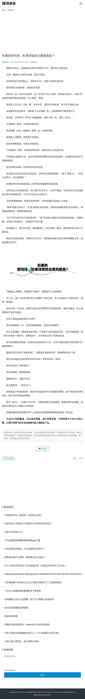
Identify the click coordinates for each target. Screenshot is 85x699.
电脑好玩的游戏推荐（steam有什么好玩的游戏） (27, 624)
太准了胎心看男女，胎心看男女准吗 (21, 641)
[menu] (81, 3)
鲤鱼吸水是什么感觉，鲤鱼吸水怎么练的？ (24, 557)
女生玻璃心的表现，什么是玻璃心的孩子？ (24, 548)
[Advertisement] (42, 32)
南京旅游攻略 (10, 616)
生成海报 (9, 458)
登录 (5, 670)
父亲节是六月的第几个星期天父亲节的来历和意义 (28, 523)
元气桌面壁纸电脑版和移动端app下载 (22, 540)
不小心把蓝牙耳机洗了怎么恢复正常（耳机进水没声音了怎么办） (35, 565)
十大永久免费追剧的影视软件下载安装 (22, 591)
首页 (3, 10)
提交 (42, 675)
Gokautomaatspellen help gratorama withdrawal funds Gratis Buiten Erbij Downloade (43, 574)
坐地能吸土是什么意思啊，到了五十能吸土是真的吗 (29, 599)
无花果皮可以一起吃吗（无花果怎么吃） (23, 515)
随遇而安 (5, 62)
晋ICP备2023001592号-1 (42, 695)
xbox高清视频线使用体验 (16, 607)
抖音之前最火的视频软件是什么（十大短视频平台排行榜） (32, 633)
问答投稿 (33, 62)
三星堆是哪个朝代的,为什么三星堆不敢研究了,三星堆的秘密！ (33, 582)
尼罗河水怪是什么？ (14, 532)
